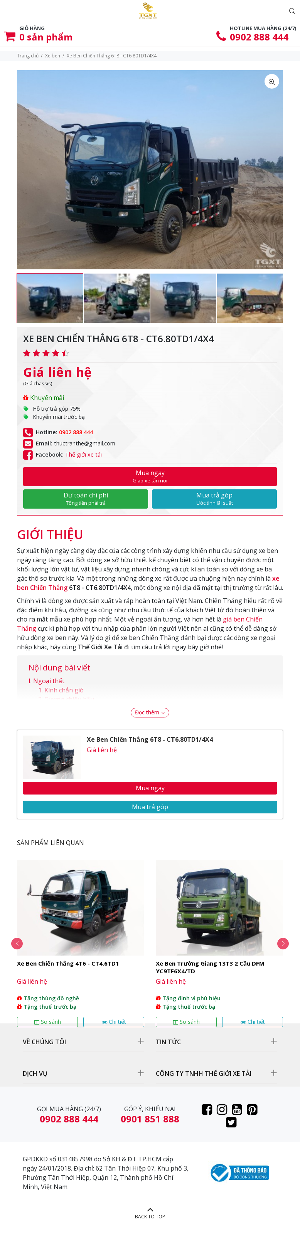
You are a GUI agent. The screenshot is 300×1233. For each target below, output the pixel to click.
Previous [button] (17, 943)
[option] (50, 298)
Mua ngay (150, 476)
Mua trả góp (214, 498)
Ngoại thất (48, 681)
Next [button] (283, 943)
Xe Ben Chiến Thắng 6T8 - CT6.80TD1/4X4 (150, 739)
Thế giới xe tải (83, 454)
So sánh (47, 1021)
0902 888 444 (259, 36)
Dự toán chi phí (85, 498)
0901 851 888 (150, 1118)
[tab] (50, 531)
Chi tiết (114, 1021)
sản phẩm (45, 36)
